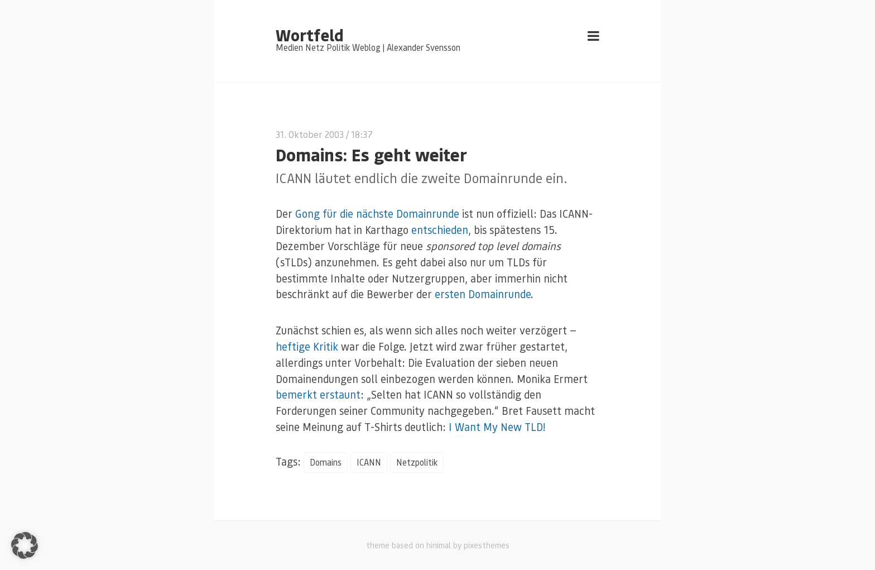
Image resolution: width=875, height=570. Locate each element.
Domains (326, 462)
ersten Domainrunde (483, 294)
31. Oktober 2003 (310, 134)
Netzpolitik (417, 462)
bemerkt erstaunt (318, 394)
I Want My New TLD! (497, 427)
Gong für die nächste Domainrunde (377, 214)
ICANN (369, 462)
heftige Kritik (307, 346)
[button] (24, 545)
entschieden (439, 230)
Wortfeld (309, 34)
